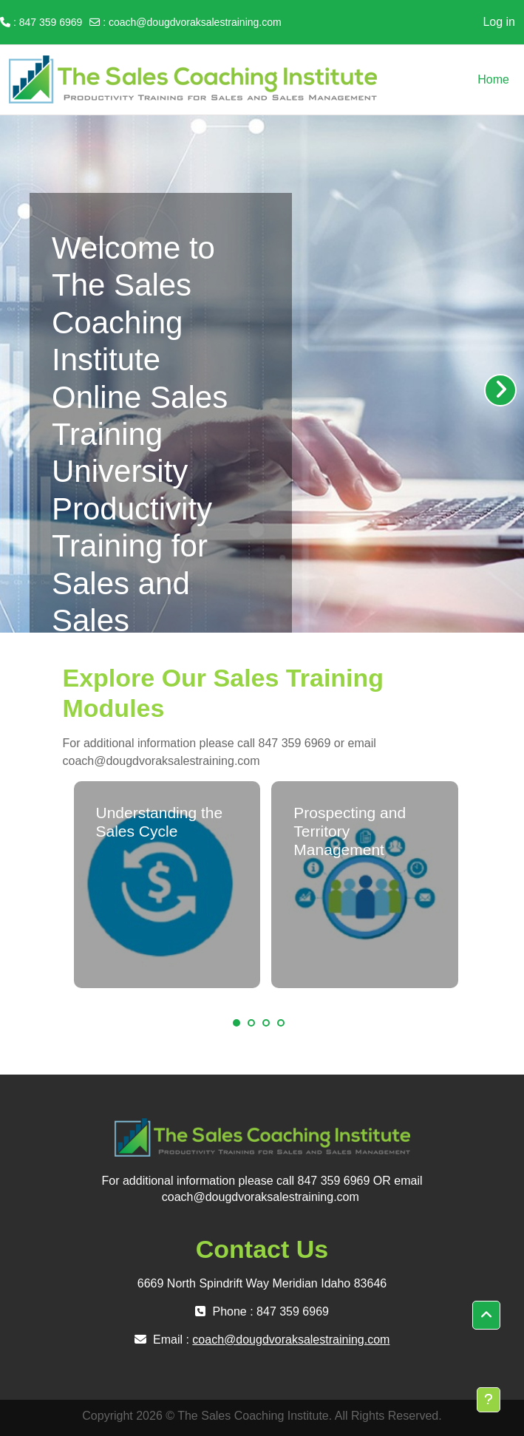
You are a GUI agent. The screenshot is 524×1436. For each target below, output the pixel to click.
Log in (499, 22)
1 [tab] (236, 1023)
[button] (486, 1315)
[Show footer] (488, 1399)
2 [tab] (251, 1023)
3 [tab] (266, 1023)
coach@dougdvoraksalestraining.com (195, 22)
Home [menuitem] (493, 79)
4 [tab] (281, 1023)
